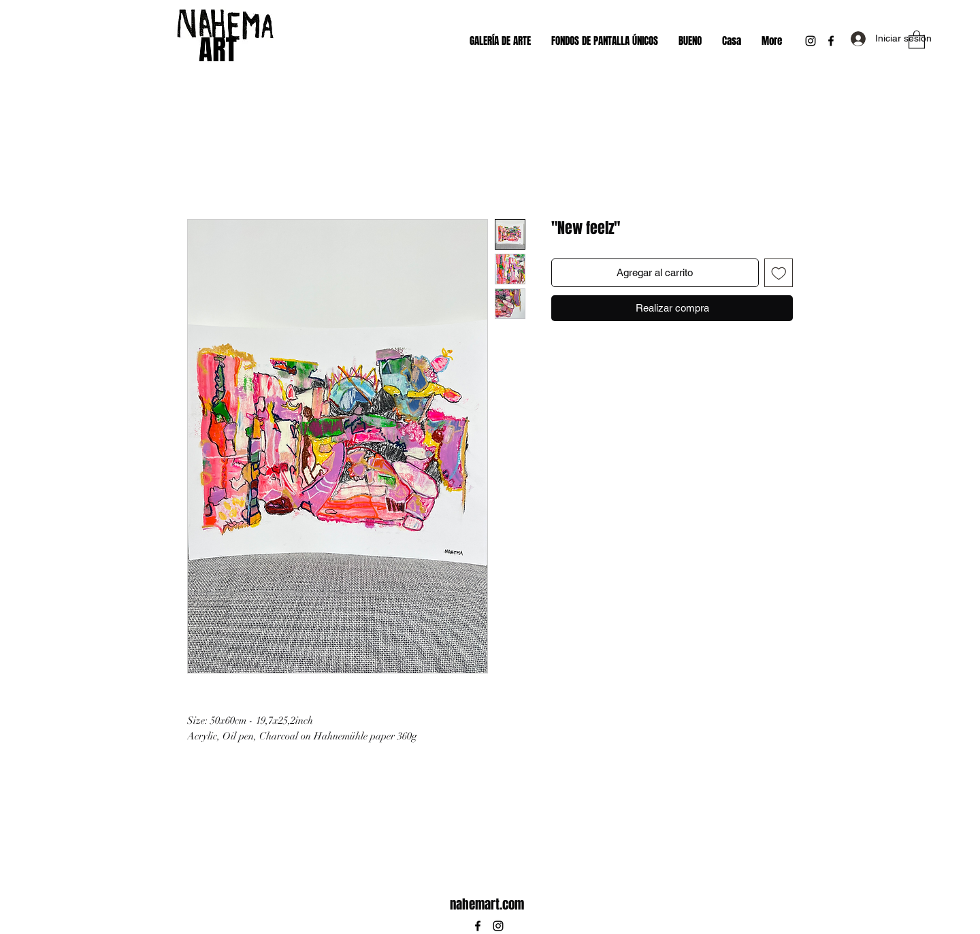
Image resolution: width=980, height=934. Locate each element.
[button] (917, 39)
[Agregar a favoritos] (779, 273)
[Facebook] (831, 41)
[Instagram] (810, 41)
